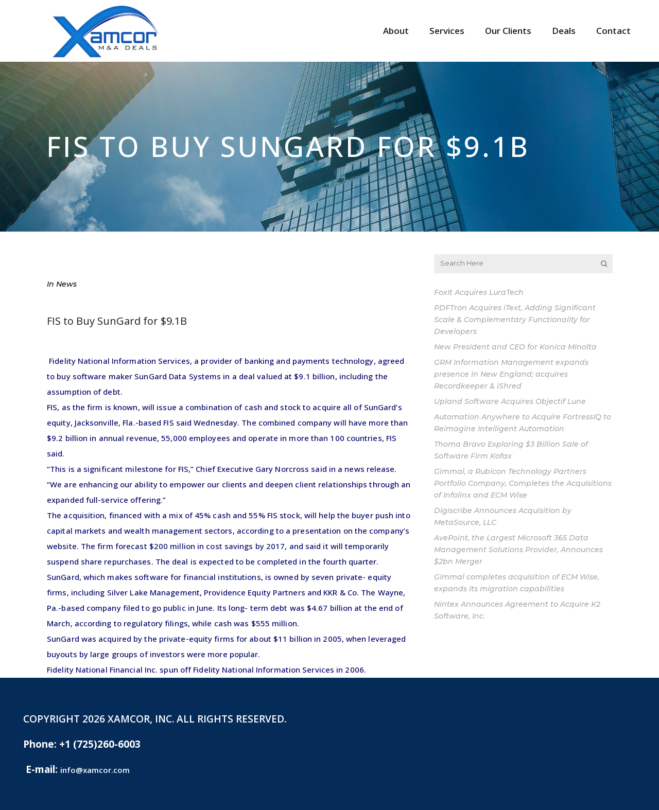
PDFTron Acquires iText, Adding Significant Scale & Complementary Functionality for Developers (515, 319)
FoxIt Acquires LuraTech (479, 292)
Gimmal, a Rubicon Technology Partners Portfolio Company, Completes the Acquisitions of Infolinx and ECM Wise (523, 483)
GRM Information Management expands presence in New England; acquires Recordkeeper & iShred (511, 374)
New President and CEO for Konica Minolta (515, 346)
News (66, 284)
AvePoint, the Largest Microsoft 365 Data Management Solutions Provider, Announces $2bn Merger (518, 549)
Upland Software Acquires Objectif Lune (510, 401)
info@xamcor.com (95, 770)
